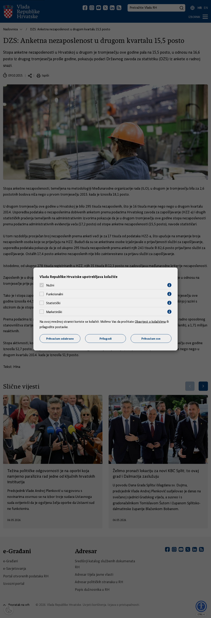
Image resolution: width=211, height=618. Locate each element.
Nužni (50, 285)
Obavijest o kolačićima (150, 322)
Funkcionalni (54, 294)
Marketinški (54, 312)
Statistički (53, 303)
